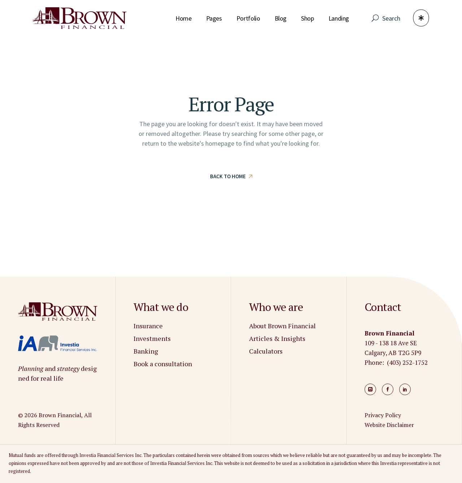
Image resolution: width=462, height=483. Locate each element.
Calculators (266, 351)
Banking (146, 351)
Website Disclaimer (389, 425)
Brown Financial (60, 415)
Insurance (148, 325)
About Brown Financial (282, 325)
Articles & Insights (277, 338)
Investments (152, 338)
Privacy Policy (383, 415)
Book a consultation (163, 363)
